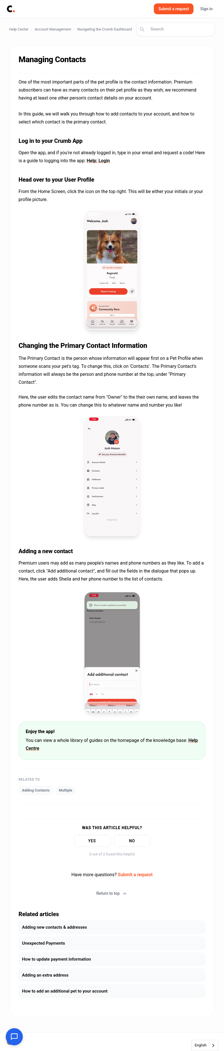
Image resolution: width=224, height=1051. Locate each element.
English (201, 1045)
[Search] (175, 29)
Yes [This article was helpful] (92, 841)
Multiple (65, 790)
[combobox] (204, 1045)
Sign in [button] (206, 9)
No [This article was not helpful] (132, 841)
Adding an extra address (45, 975)
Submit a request (173, 9)
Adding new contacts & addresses (54, 927)
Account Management (53, 29)
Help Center (19, 29)
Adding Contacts (36, 790)
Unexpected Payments (43, 943)
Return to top (112, 893)
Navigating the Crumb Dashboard (104, 29)
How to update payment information (56, 959)
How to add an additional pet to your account (65, 991)
